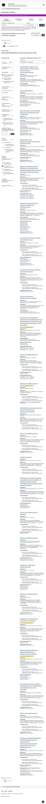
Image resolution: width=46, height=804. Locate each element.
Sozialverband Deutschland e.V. (25, 436)
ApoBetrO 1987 (22, 226)
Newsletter (10, 791)
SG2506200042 (22, 134)
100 (8, 46)
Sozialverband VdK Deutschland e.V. (26, 242)
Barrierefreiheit (4, 793)
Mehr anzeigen (32, 81)
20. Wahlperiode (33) (7, 147)
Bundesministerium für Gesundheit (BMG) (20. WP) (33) (10, 150)
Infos (27, 15)
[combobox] (32, 25)
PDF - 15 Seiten (29, 194)
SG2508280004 (22, 161)
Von (2, 131)
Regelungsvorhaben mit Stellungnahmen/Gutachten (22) (8, 119)
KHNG (21, 589)
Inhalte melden (15, 793)
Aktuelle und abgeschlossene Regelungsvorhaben (9, 75)
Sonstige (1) (6, 92)
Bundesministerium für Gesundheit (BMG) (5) (10, 145)
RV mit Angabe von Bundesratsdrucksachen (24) (9, 170)
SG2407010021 (22, 645)
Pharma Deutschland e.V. (24, 570)
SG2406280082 (22, 733)
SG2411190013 (22, 196)
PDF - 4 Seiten (29, 161)
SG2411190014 (22, 197)
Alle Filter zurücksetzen (4, 63)
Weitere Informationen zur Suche (25, 29)
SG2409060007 (22, 376)
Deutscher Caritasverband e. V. (25, 357)
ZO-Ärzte (21, 230)
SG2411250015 (22, 377)
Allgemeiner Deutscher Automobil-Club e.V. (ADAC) (29, 750)
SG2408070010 (22, 452)
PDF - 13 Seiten (29, 291)
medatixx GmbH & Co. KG (24, 517)
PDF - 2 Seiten (29, 134)
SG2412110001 (22, 198)
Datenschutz (9, 793)
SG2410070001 (22, 347)
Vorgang (28, 84)
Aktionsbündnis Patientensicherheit (26, 274)
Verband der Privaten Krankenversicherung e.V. (28, 625)
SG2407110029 (22, 559)
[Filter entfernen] (35, 52)
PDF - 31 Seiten (29, 378)
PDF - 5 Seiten (29, 233)
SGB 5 (21, 105)
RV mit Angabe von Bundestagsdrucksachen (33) (9, 167)
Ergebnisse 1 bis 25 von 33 (6, 40)
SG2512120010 (22, 378)
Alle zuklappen (11, 62)
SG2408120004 (22, 560)
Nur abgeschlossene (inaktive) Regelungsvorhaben (9, 82)
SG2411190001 (22, 194)
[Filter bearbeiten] (34, 52)
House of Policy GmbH (24, 388)
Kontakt (5, 791)
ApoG (21, 225)
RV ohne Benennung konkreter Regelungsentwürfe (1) (9, 173)
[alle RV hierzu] (32, 84)
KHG (21, 223)
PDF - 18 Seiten (29, 197)
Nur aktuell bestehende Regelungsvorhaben (8, 79)
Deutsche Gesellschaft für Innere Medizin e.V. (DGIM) (29, 146)
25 (4, 46)
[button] (44, 4)
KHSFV (21, 224)
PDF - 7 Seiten (29, 196)
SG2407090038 (22, 291)
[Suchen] (42, 25)
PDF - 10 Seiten (29, 347)
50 (6, 46)
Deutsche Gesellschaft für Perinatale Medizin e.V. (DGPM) (30, 414)
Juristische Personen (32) (8, 90)
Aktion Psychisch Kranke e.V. (25, 210)
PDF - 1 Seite (28, 349)
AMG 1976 (22, 227)
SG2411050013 (22, 349)
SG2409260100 (22, 708)
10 (2, 46)
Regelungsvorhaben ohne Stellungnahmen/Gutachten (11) (8, 124)
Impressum (21, 793)
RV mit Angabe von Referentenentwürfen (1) (8, 163)
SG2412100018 (22, 233)
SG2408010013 (22, 264)
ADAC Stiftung (22, 175)
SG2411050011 (22, 348)
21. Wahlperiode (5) (7, 142)
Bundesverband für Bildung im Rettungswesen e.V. (28, 93)
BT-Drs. (23, 84)
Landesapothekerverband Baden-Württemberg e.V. (29, 488)
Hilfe (2, 791)
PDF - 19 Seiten (29, 264)
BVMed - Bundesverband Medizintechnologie (28, 692)
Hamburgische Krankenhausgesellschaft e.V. (27, 460)
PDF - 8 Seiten (29, 198)
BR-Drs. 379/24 (25, 185)
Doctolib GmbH (22, 597)
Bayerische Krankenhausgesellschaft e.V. (27, 330)
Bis (6, 131)
